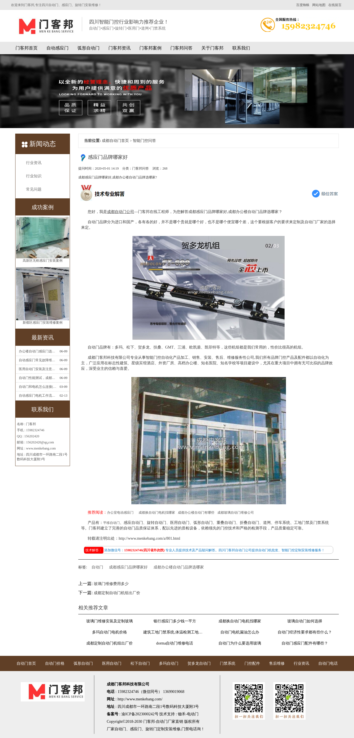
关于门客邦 (212, 48)
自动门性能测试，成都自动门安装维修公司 (37, 378)
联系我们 (241, 48)
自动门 (97, 567)
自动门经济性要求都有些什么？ (305, 632)
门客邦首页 (26, 48)
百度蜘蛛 (302, 5)
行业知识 (33, 176)
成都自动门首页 (115, 141)
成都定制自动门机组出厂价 (117, 593)
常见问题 (33, 189)
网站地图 (319, 5)
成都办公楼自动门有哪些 (196, 512)
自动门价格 (54, 663)
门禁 (185, 729)
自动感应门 (57, 48)
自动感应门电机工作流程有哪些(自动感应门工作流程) (37, 395)
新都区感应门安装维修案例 (43, 324)
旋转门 (151, 729)
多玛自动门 (168, 663)
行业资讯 (33, 163)
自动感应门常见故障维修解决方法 (37, 360)
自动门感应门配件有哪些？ (305, 643)
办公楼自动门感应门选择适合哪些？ (37, 351)
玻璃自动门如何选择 (304, 621)
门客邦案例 (150, 48)
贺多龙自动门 (199, 663)
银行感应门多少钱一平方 (174, 621)
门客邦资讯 (119, 48)
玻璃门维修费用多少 (111, 584)
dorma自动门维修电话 (174, 643)
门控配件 (252, 663)
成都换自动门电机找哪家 (157, 512)
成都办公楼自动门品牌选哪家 (178, 567)
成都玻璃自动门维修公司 (235, 512)
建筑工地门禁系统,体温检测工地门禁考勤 (174, 632)
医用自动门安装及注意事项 (37, 369)
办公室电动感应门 (120, 512)
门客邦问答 (181, 48)
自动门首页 (26, 663)
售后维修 (277, 663)
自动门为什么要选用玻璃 (239, 643)
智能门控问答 (144, 141)
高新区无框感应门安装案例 (43, 262)
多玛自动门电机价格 (109, 632)
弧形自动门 (88, 48)
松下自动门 (140, 663)
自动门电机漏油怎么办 (239, 632)
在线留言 (335, 5)
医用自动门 (111, 663)
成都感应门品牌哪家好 (128, 567)
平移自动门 (111, 523)
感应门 (136, 729)
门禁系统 (227, 663)
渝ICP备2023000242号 (139, 714)
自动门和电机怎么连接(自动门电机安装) (37, 387)
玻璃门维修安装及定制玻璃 (109, 621)
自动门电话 (328, 663)
